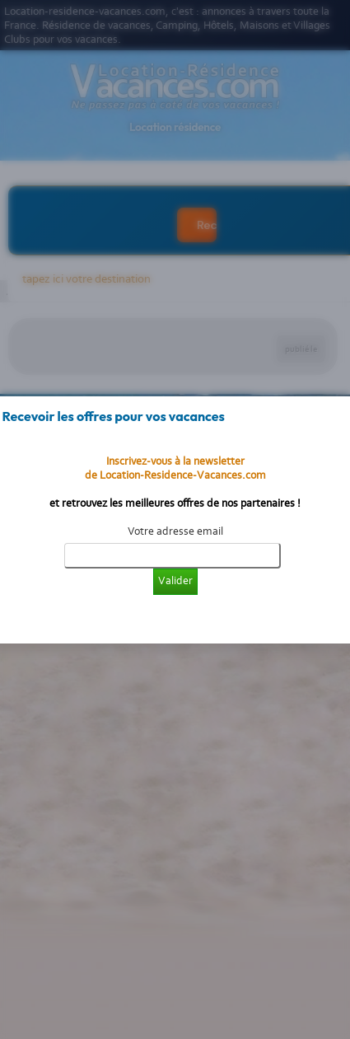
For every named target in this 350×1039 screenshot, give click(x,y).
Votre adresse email (175, 531)
